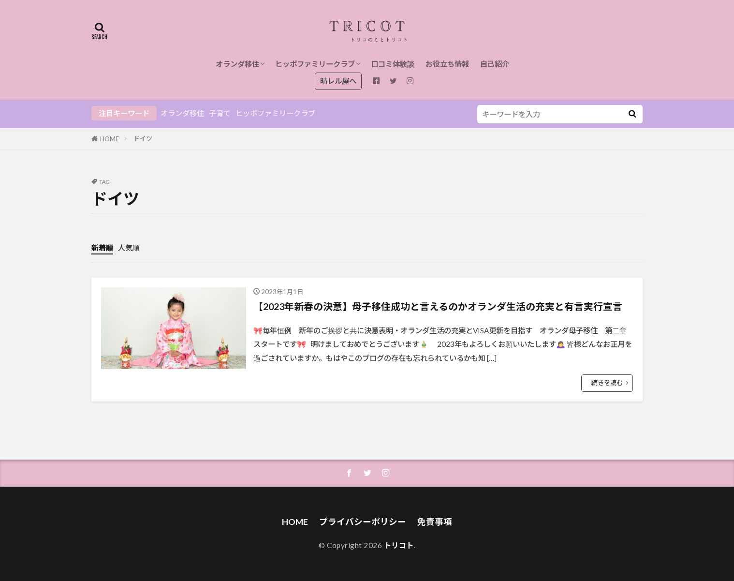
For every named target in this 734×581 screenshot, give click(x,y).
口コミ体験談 (392, 64)
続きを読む (607, 383)
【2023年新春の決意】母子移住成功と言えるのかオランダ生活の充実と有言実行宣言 (437, 306)
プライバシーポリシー (362, 522)
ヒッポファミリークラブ (315, 64)
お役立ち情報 (447, 64)
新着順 (102, 247)
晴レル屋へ (338, 80)
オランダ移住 (237, 64)
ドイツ (142, 138)
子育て (220, 113)
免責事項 (434, 522)
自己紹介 (494, 64)
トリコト (399, 545)
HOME (109, 139)
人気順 (129, 247)
